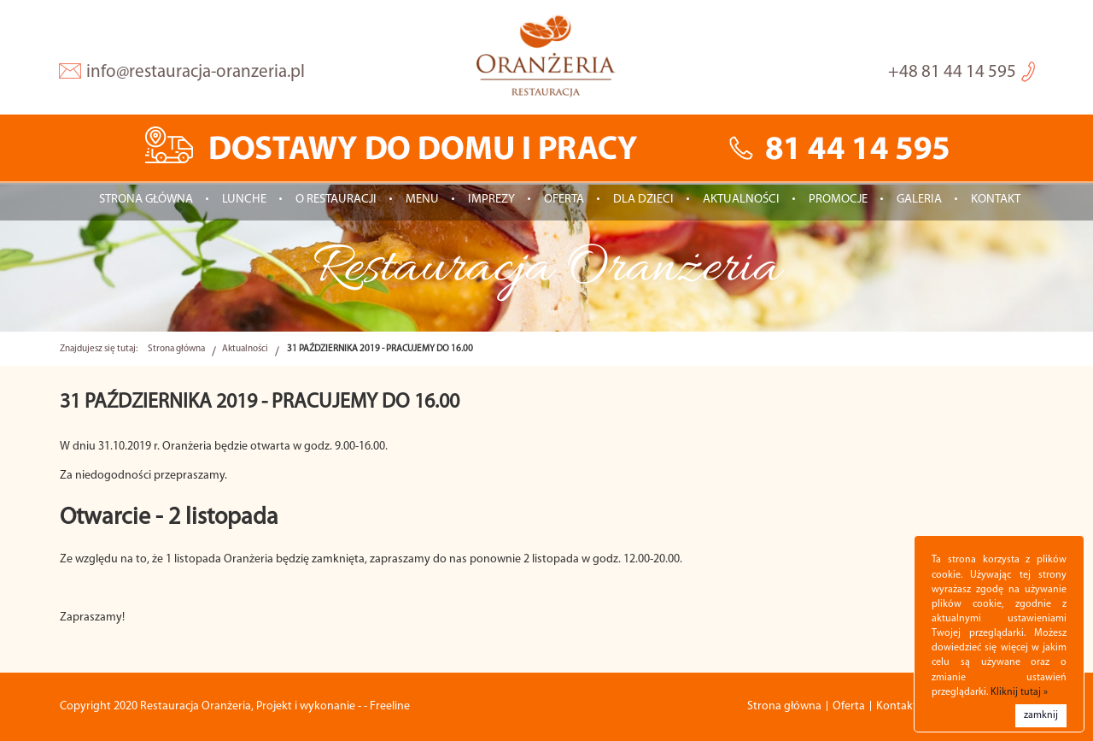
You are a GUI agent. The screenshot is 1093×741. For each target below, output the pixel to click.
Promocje (838, 199)
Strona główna (146, 199)
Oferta (564, 199)
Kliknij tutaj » (1019, 692)
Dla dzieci (643, 199)
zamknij (1041, 715)
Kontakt (995, 199)
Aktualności (741, 199)
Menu (422, 199)
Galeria (919, 199)
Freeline (390, 706)
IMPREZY (491, 199)
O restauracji (336, 199)
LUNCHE (244, 199)
